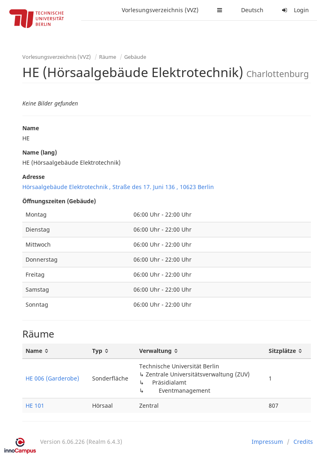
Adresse (33, 177)
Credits (303, 441)
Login (294, 10)
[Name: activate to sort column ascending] (55, 351)
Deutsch (252, 10)
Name (30, 128)
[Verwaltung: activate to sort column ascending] (200, 351)
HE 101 (35, 405)
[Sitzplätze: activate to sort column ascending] (288, 351)
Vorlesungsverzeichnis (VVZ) (160, 10)
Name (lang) (39, 152)
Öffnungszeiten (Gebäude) (59, 201)
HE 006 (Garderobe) (52, 378)
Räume (107, 56)
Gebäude (135, 56)
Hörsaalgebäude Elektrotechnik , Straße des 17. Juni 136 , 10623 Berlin (118, 187)
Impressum (267, 441)
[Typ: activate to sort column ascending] (112, 351)
